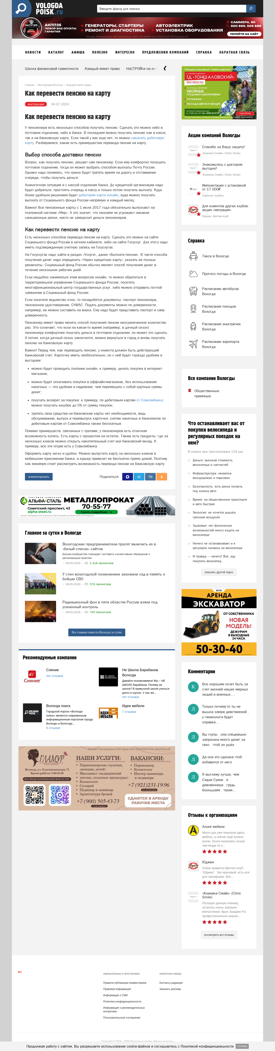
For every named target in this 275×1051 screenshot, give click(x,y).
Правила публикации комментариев (124, 982)
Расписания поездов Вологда (219, 309)
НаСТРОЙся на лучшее (144, 68)
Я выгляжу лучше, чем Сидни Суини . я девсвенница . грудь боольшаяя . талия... (220, 782)
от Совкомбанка (149, 400)
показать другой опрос (219, 572)
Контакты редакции (170, 982)
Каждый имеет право (102, 68)
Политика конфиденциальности (122, 1001)
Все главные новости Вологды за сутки (97, 632)
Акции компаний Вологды (214, 135)
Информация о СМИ (115, 995)
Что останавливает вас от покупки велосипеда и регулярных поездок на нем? (216, 433)
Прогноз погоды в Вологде (224, 274)
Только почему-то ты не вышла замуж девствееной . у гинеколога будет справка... (225, 714)
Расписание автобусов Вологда (220, 291)
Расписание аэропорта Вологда (220, 344)
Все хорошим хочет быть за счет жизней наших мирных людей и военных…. (225, 689)
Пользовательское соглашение (121, 1017)
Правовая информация (117, 989)
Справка (196, 241)
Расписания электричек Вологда (221, 326)
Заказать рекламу (170, 989)
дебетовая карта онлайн (98, 195)
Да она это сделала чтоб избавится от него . (222, 759)
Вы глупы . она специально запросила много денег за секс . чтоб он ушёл (224, 739)
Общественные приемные (202, 393)
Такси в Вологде (215, 256)
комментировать (38, 476)
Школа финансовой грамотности (51, 68)
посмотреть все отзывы (219, 934)
